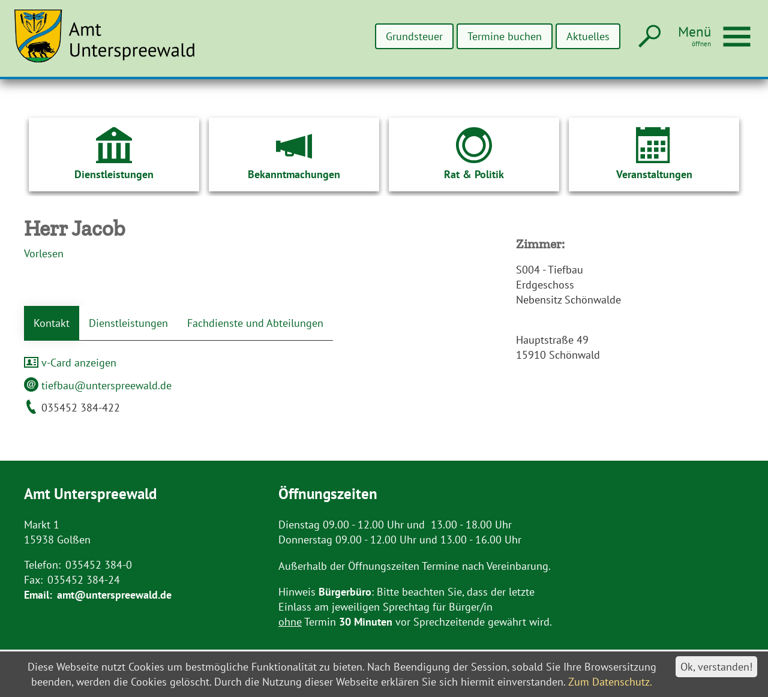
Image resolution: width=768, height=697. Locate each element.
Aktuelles (588, 36)
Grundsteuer (415, 36)
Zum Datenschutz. (610, 682)
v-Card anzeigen (70, 362)
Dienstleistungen (128, 323)
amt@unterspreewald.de (114, 595)
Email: (38, 595)
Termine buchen (505, 36)
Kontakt (52, 323)
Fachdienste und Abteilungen (255, 323)
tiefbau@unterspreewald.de (98, 385)
